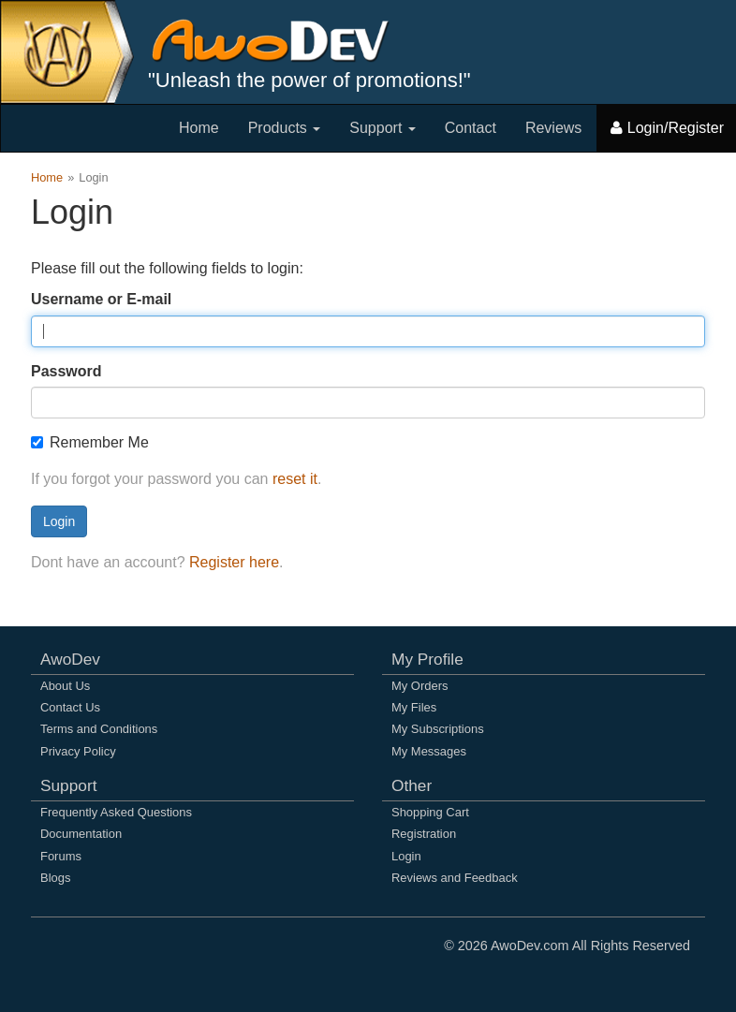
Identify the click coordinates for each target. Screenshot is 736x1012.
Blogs (55, 878)
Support (382, 128)
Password (66, 371)
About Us (65, 686)
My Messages (428, 751)
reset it (294, 479)
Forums (60, 856)
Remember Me (90, 442)
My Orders (419, 686)
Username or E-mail (101, 299)
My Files (413, 707)
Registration (423, 834)
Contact (470, 128)
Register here (234, 562)
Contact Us (70, 707)
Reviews (553, 128)
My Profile (427, 659)
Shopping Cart (430, 812)
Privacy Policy (78, 751)
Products (284, 128)
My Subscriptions (437, 729)
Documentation (81, 834)
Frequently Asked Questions (116, 812)
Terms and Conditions (98, 729)
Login (59, 521)
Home (199, 128)
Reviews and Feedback (454, 878)
